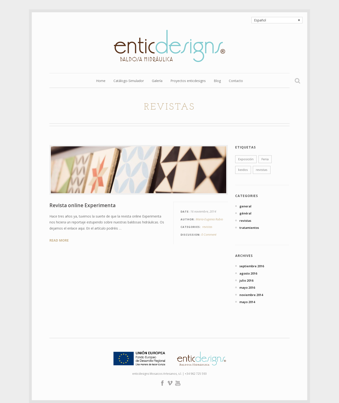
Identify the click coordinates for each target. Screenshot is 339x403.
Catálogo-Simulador (128, 81)
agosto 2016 (248, 273)
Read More (59, 240)
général (245, 213)
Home (100, 81)
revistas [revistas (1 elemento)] (261, 170)
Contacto (236, 81)
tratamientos (249, 228)
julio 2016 (246, 280)
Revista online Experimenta (82, 205)
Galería (157, 81)
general (245, 206)
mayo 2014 (247, 302)
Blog (217, 81)
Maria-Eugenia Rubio (209, 219)
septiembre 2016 (251, 266)
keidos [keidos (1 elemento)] (243, 170)
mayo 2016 (247, 287)
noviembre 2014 (251, 295)
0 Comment (208, 234)
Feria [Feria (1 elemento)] (265, 159)
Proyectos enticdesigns (188, 81)
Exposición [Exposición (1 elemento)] (246, 159)
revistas (207, 227)
